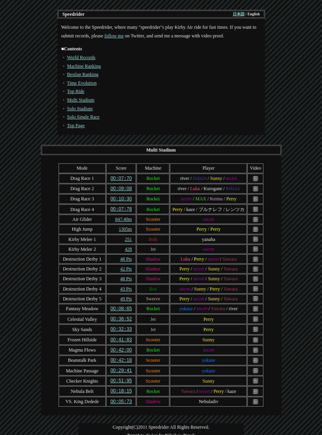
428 (128, 247)
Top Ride (76, 91)
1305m (125, 227)
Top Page (76, 125)
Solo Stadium (80, 108)
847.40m (123, 217)
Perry (231, 198)
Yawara (229, 257)
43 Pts (126, 287)
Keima (216, 198)
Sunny (216, 178)
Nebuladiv (208, 396)
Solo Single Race (83, 117)
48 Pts (126, 257)
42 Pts (126, 267)
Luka (195, 188)
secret (231, 178)
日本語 (239, 14)
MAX (200, 198)
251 (128, 238)
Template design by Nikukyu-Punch (161, 430)
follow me (113, 36)
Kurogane (213, 188)
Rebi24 (199, 178)
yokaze (186, 307)
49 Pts (126, 297)
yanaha (208, 238)
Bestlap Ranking (83, 74)
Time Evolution (82, 83)
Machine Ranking (84, 66)
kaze (190, 208)
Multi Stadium (81, 100)
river (184, 178)
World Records (81, 57)
